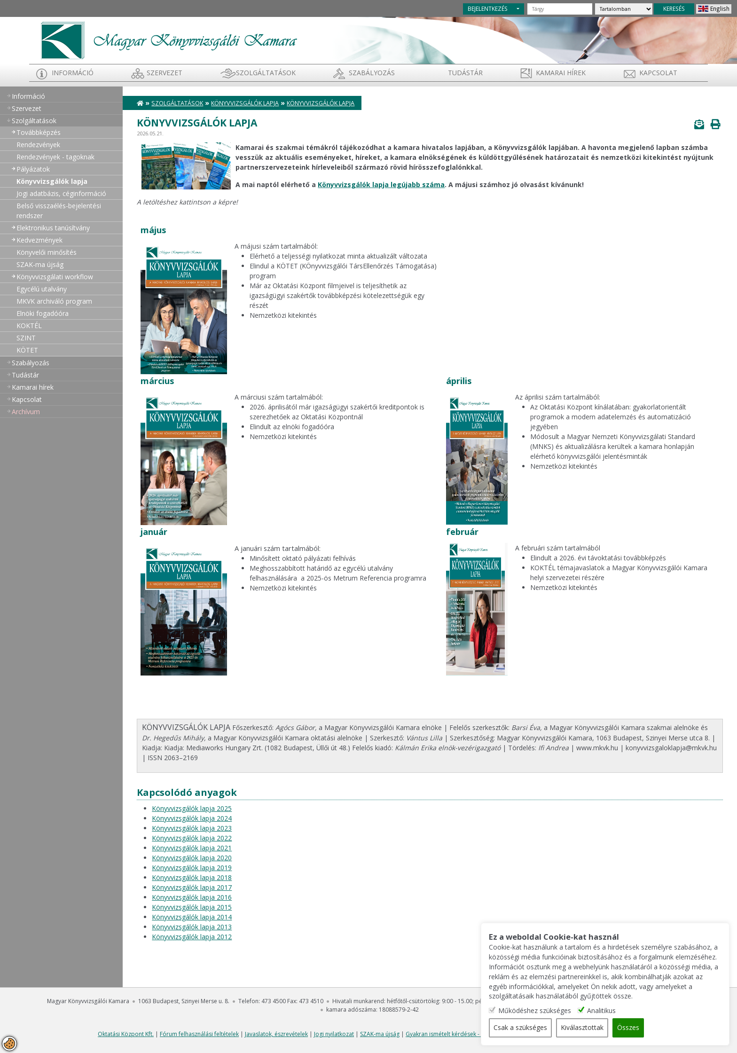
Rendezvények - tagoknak (55, 156)
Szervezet (164, 72)
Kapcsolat (658, 72)
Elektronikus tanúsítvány (53, 227)
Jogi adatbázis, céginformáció (61, 193)
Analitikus (615, 1010)
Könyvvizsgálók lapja (51, 181)
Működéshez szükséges (548, 1010)
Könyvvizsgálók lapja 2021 (192, 847)
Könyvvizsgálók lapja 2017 (192, 887)
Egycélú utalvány (41, 288)
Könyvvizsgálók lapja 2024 (192, 818)
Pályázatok (33, 169)
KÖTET (27, 350)
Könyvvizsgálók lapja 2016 (192, 897)
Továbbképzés (38, 132)
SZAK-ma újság (39, 264)
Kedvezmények (39, 240)
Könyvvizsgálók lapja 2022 (192, 837)
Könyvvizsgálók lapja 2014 (192, 916)
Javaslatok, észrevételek (276, 1034)
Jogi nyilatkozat (334, 1034)
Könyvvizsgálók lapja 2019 (192, 867)
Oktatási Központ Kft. (126, 1034)
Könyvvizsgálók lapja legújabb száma (381, 184)
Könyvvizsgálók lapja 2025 (192, 808)
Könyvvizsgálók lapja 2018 (192, 877)
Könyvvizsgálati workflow (54, 276)
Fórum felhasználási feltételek (199, 1034)
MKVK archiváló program (54, 301)
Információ (73, 72)
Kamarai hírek (561, 72)
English (719, 8)
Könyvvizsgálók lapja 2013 (192, 926)
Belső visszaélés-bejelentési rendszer (58, 210)
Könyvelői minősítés (46, 252)
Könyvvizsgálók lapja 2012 (192, 936)
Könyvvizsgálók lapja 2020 (192, 857)
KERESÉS (674, 8)
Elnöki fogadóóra (42, 313)
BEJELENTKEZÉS (488, 8)
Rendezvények (38, 144)
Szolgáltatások (266, 72)
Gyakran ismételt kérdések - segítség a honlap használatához (487, 1034)
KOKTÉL (29, 325)
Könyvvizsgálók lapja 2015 (192, 907)
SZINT (26, 337)
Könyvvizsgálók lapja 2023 (192, 828)
